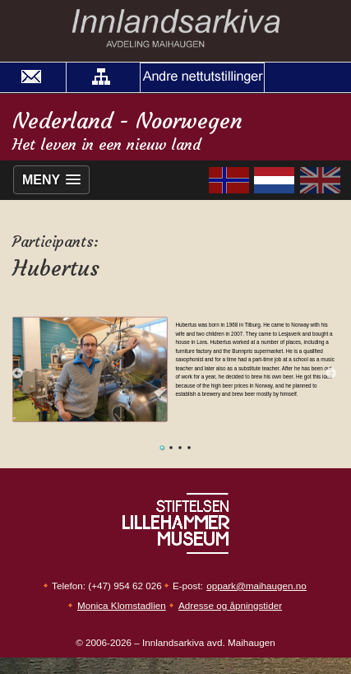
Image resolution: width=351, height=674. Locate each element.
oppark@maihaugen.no (256, 585)
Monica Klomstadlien (121, 605)
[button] (101, 77)
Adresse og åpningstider (230, 605)
